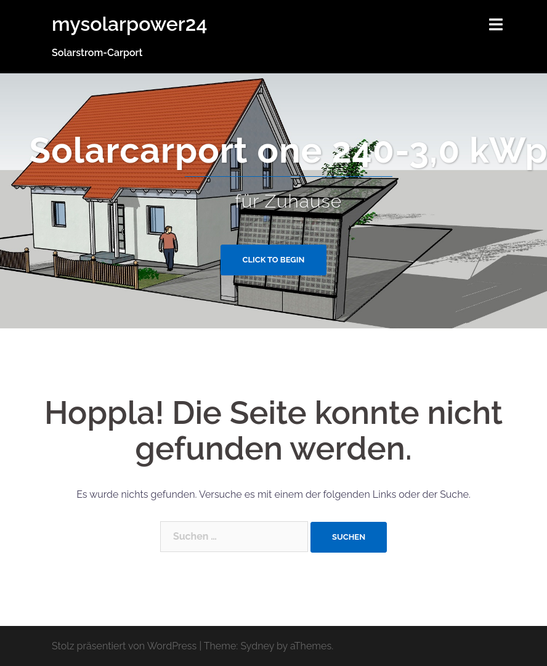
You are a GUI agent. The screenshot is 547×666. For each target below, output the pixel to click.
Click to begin (274, 259)
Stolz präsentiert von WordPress (124, 646)
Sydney (257, 646)
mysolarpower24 (129, 23)
